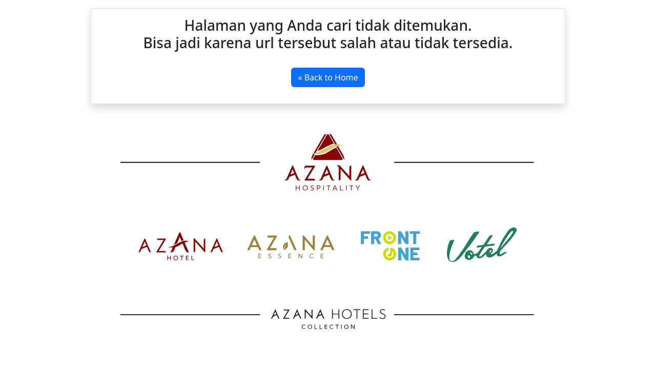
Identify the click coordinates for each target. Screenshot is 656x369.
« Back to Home (328, 77)
